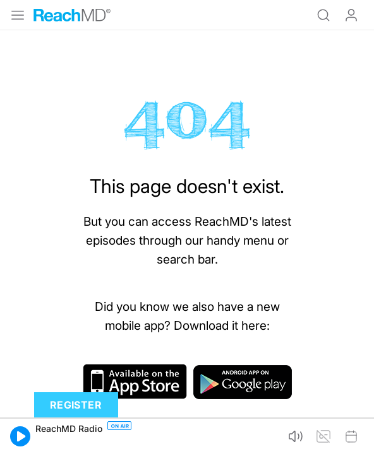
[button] (20, 436)
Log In (351, 15)
